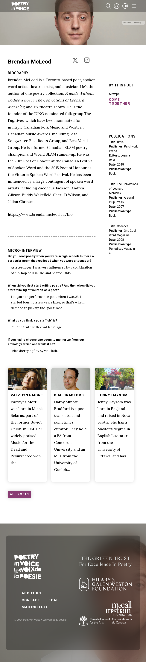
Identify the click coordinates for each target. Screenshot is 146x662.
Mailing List (35, 607)
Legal (52, 600)
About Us (31, 593)
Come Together (119, 101)
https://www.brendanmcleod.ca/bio (40, 214)
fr (125, 6)
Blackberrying (23, 351)
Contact (31, 600)
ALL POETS (19, 494)
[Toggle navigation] (134, 6)
